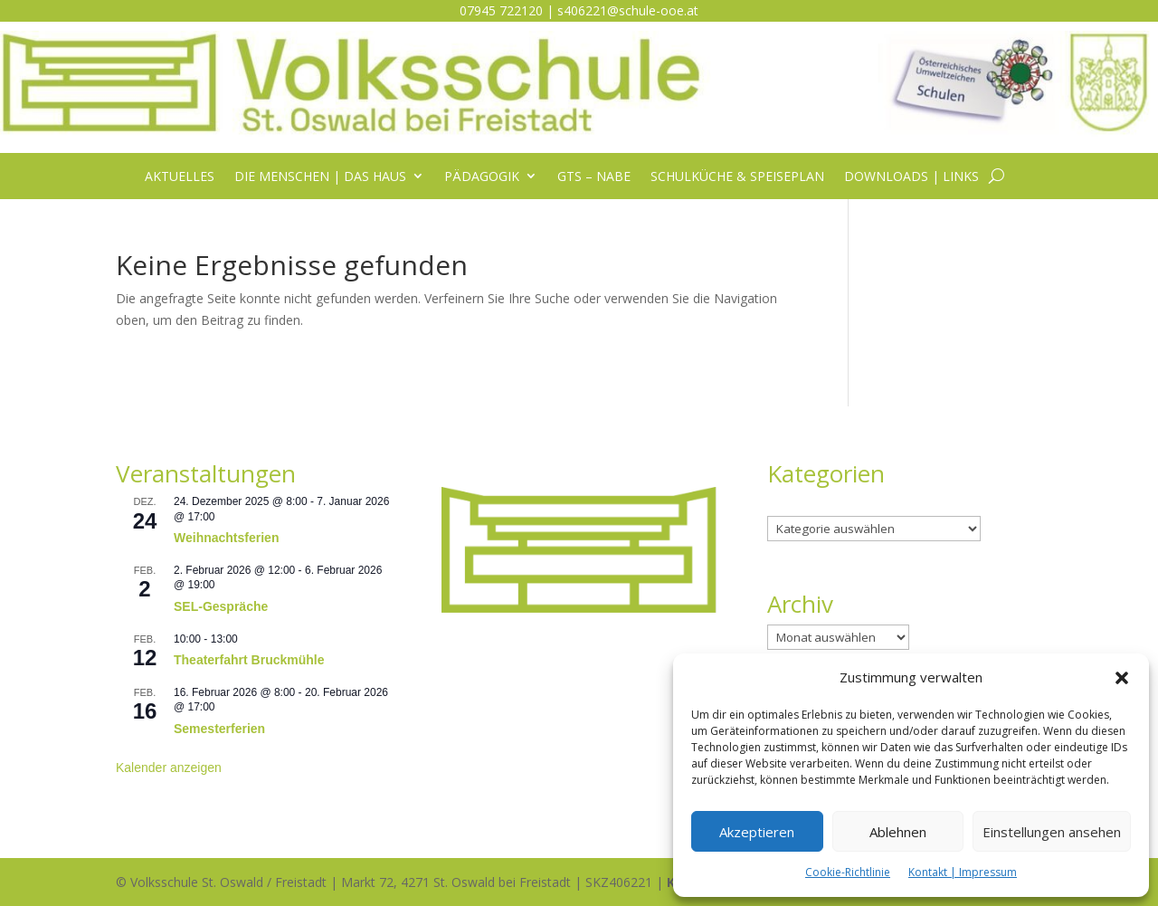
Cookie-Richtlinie (847, 872)
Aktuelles (179, 177)
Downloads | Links (911, 177)
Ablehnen (897, 832)
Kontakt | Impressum (962, 872)
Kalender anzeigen (169, 767)
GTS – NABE (594, 177)
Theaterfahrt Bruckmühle (249, 660)
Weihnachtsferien (226, 537)
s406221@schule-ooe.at (627, 10)
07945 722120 (501, 10)
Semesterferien (219, 728)
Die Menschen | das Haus (320, 177)
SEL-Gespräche (221, 606)
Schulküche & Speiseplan (737, 177)
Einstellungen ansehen (1051, 832)
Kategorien (799, 504)
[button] (1122, 678)
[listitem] (579, 510)
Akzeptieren (756, 832)
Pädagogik (481, 177)
